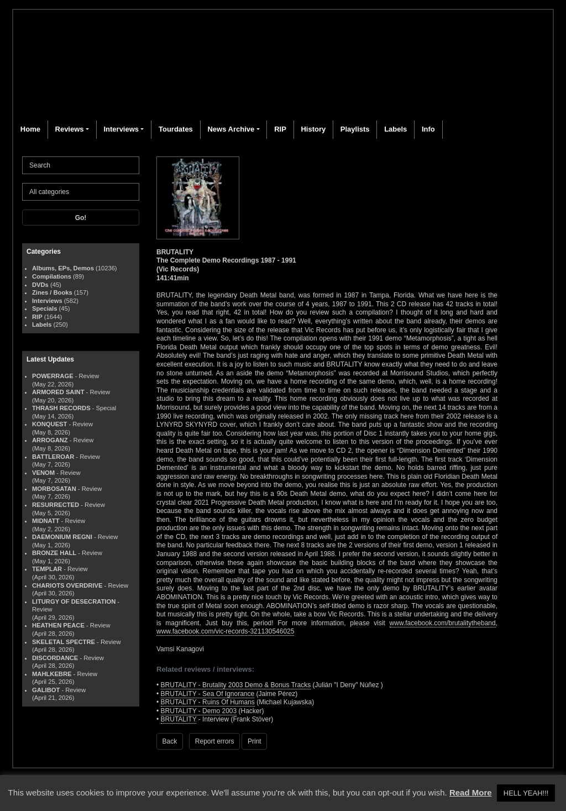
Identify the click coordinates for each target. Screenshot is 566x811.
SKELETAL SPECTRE (63, 642)
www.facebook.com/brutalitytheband (443, 623)
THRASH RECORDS (61, 408)
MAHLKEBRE (51, 674)
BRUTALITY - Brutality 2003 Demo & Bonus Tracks (236, 685)
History (313, 129)
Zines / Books (52, 292)
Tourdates (176, 129)
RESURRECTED (55, 504)
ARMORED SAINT (58, 392)
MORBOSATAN (54, 488)
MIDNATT (46, 520)
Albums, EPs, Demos (63, 268)
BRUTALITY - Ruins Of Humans (208, 702)
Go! (81, 218)
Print (254, 741)
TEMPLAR (47, 569)
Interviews (121, 129)
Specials (44, 308)
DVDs (40, 284)
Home (30, 129)
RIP (280, 129)
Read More (470, 792)
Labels (395, 129)
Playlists (355, 129)
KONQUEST (49, 424)
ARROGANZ (50, 440)
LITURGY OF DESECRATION (74, 601)
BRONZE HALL (54, 553)
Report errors (214, 741)
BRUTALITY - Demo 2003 (199, 711)
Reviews (69, 129)
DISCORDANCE (55, 658)
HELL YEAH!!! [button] (526, 793)
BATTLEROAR (53, 456)
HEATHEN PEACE (58, 625)
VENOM (43, 472)
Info (428, 129)
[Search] (80, 165)
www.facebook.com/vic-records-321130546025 (225, 631)
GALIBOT (46, 690)
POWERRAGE (53, 376)
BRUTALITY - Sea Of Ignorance (208, 694)
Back (170, 741)
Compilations (51, 276)
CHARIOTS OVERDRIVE (67, 585)
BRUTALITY (179, 719)
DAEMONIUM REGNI (62, 536)
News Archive (230, 129)
